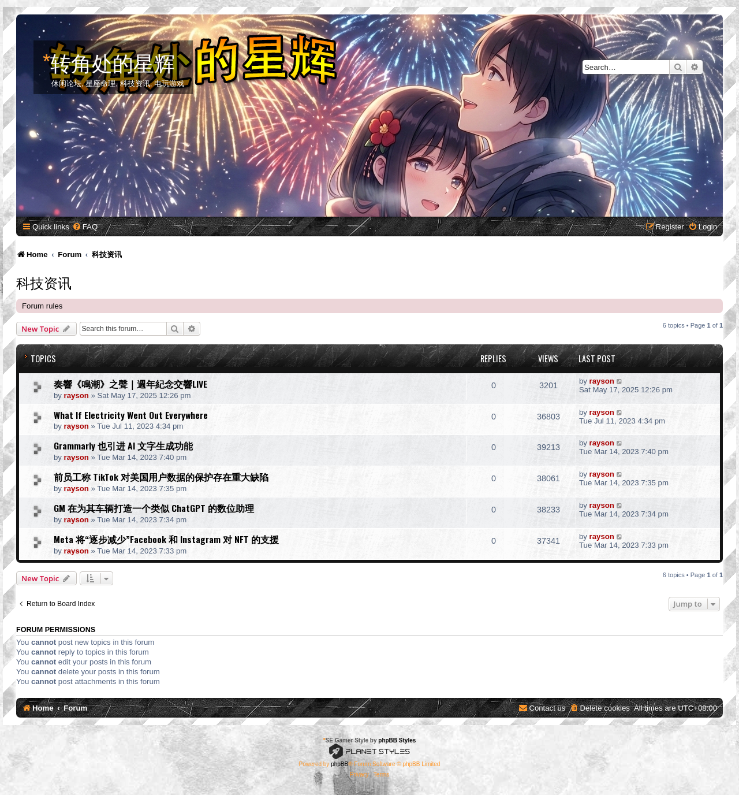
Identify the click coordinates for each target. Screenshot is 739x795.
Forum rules (42, 306)
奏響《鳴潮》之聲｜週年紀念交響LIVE (130, 384)
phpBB (339, 764)
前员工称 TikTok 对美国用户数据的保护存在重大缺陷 (161, 477)
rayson (76, 395)
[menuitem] (85, 226)
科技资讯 (44, 282)
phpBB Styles (397, 740)
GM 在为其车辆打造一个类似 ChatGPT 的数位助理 (154, 508)
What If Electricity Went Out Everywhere (131, 415)
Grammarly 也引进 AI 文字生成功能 (123, 445)
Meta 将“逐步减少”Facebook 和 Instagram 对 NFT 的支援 (166, 539)
